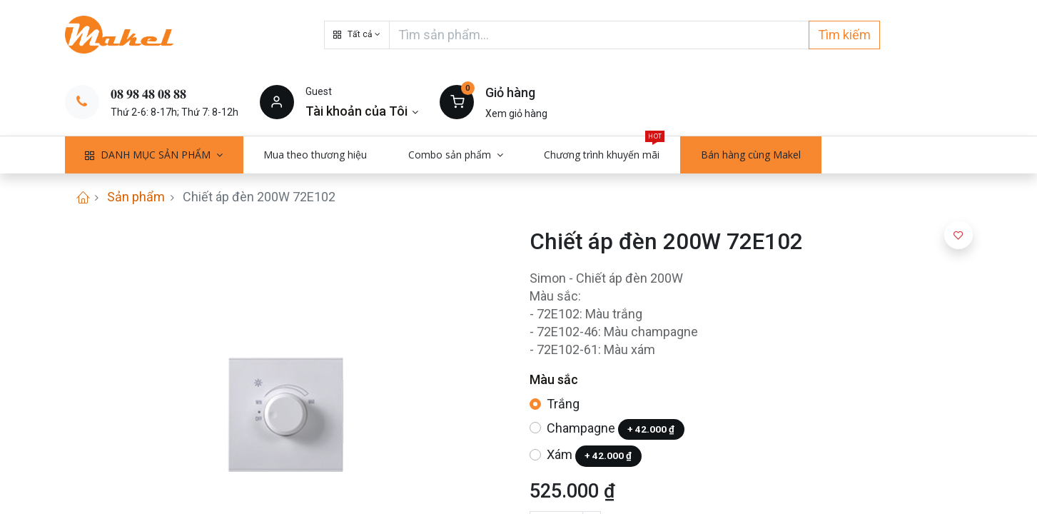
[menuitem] (316, 154)
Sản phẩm (136, 196)
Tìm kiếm (844, 34)
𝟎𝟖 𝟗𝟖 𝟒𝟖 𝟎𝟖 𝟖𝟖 (148, 93)
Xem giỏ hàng (516, 113)
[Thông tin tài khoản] (362, 111)
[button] (357, 35)
